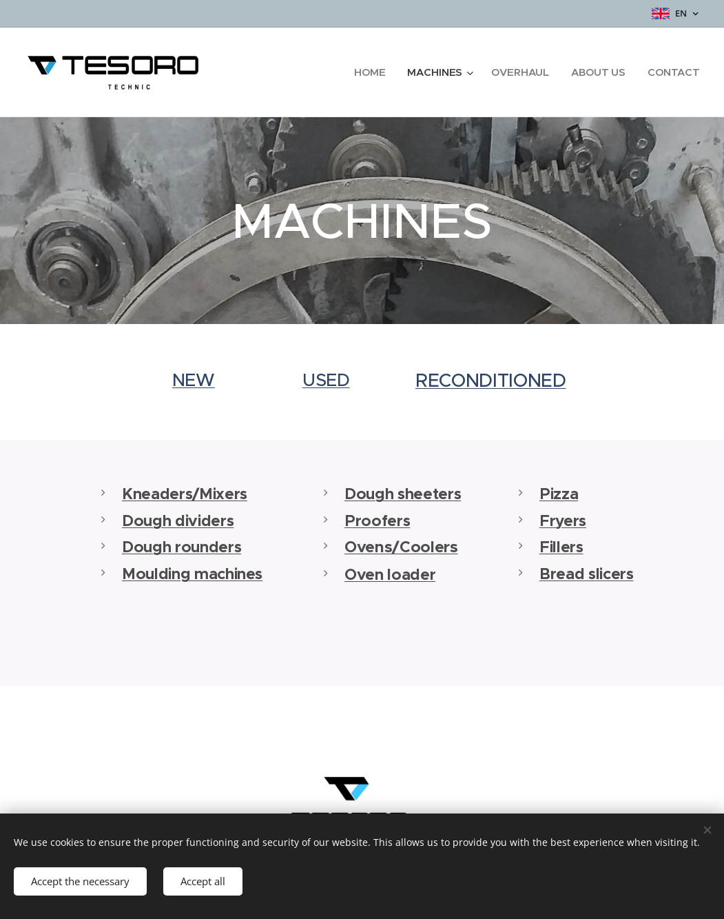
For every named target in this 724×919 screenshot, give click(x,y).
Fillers (561, 547)
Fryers (562, 520)
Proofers (377, 520)
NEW (193, 380)
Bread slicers (586, 574)
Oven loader (389, 574)
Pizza (558, 494)
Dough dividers (178, 520)
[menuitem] (370, 72)
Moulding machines (192, 574)
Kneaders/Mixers (184, 494)
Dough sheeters (402, 494)
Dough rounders (181, 547)
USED (326, 380)
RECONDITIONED (490, 380)
